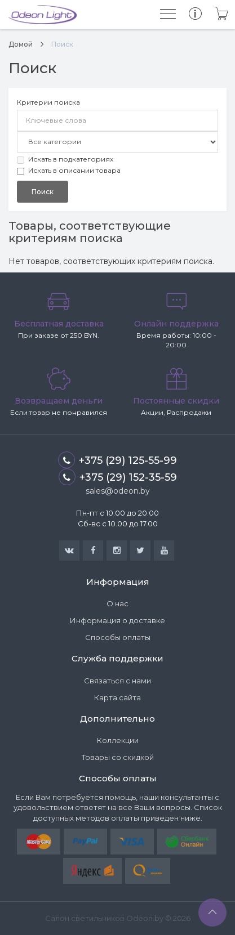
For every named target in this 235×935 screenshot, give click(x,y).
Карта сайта (117, 697)
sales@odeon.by (118, 491)
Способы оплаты (117, 637)
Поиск (62, 44)
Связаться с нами (117, 680)
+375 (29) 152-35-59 (118, 476)
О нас (117, 603)
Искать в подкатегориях (65, 159)
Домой (20, 44)
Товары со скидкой (118, 757)
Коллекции (118, 740)
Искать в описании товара (69, 170)
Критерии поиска (48, 102)
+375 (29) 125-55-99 (117, 459)
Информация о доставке (117, 620)
